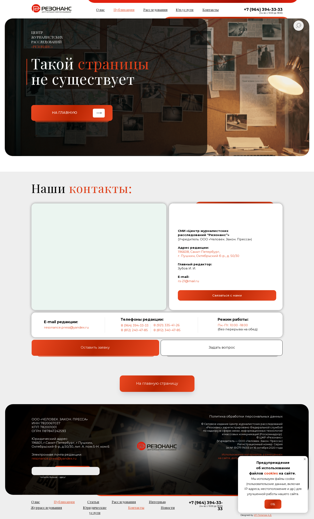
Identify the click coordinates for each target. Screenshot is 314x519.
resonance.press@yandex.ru (66, 327)
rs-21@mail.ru (188, 281)
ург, (217, 252)
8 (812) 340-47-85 (167, 330)
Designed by (256, 515)
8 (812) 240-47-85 (134, 330)
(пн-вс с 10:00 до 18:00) (271, 13)
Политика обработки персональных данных (246, 416)
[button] (227, 295)
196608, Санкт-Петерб (196, 252)
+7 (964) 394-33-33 (263, 9)
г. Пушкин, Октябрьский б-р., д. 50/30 (208, 256)
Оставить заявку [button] (95, 349)
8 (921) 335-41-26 (166, 325)
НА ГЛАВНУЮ (64, 113)
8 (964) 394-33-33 (134, 325)
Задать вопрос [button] (222, 349)
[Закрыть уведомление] (305, 459)
